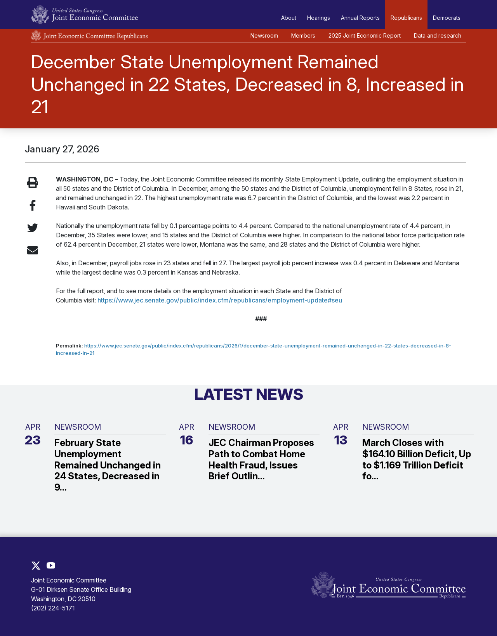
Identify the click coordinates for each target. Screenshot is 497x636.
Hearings (318, 17)
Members (303, 35)
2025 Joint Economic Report (364, 35)
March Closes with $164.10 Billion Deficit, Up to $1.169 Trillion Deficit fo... (416, 459)
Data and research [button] (437, 35)
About (288, 17)
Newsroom (264, 35)
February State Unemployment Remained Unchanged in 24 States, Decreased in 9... (107, 465)
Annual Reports (360, 17)
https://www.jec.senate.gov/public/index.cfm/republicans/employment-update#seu (219, 300)
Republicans (406, 17)
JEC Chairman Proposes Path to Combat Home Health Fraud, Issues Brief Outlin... (261, 459)
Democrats (447, 17)
